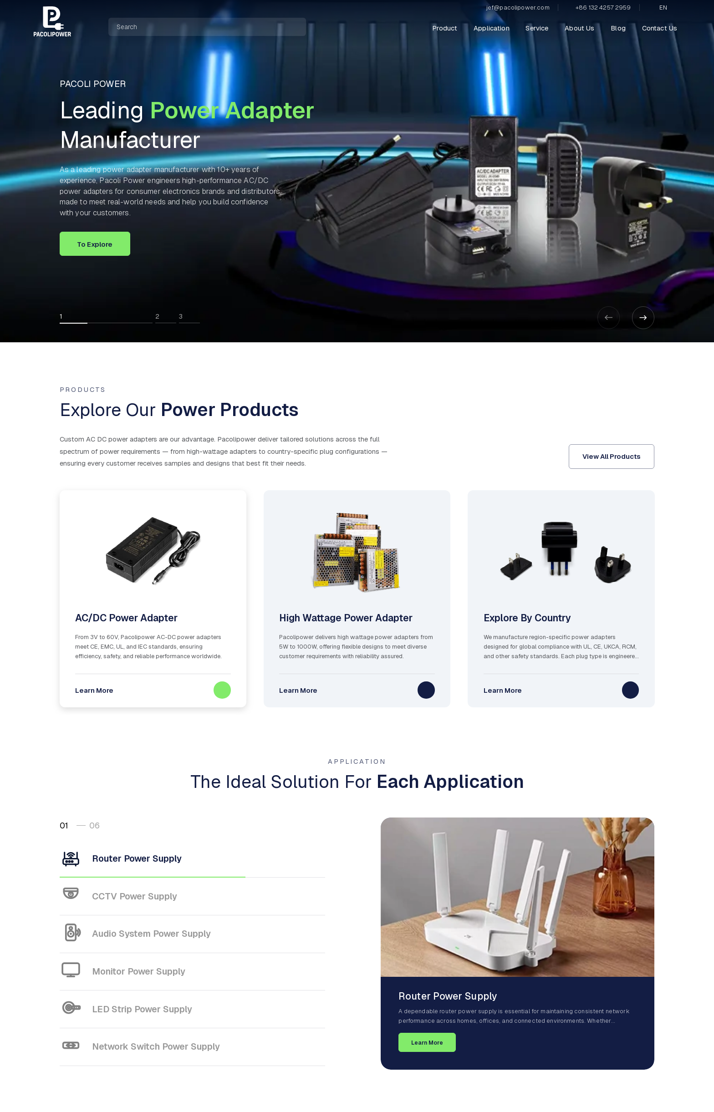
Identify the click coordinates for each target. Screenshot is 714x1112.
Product (444, 28)
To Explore (94, 244)
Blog (618, 28)
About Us (579, 28)
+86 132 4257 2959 (603, 7)
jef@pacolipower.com (518, 7)
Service (536, 28)
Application (492, 28)
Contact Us (660, 28)
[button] (643, 317)
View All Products (611, 456)
